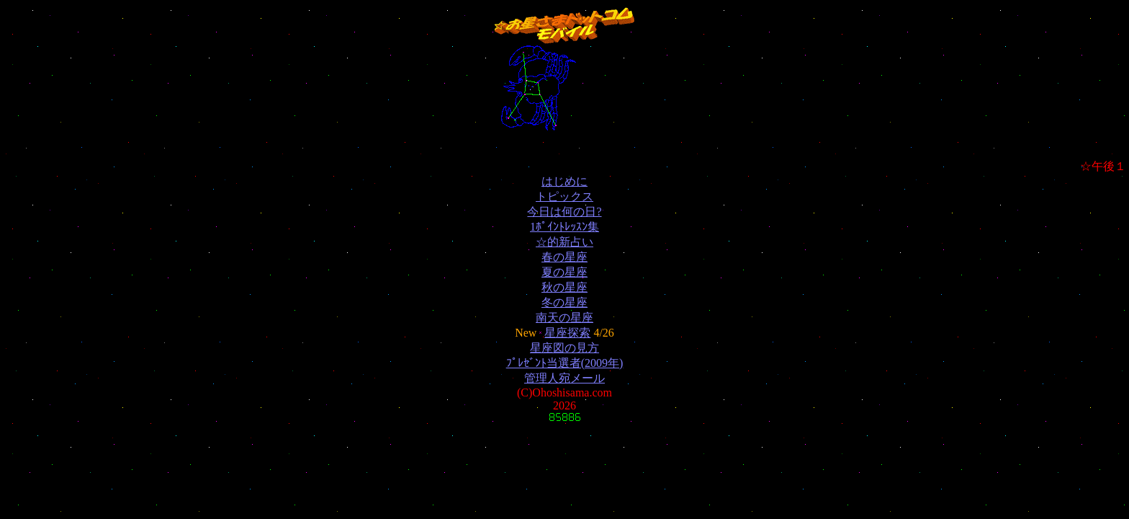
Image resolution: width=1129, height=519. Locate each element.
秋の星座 (564, 287)
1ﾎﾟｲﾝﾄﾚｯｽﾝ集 (564, 227)
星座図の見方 (564, 348)
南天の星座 (564, 317)
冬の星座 (564, 302)
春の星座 (564, 257)
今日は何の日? (564, 211)
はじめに (564, 181)
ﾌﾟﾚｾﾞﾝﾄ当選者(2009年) (565, 363)
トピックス (564, 196)
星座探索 (567, 333)
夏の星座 (564, 272)
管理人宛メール (564, 378)
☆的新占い (564, 242)
